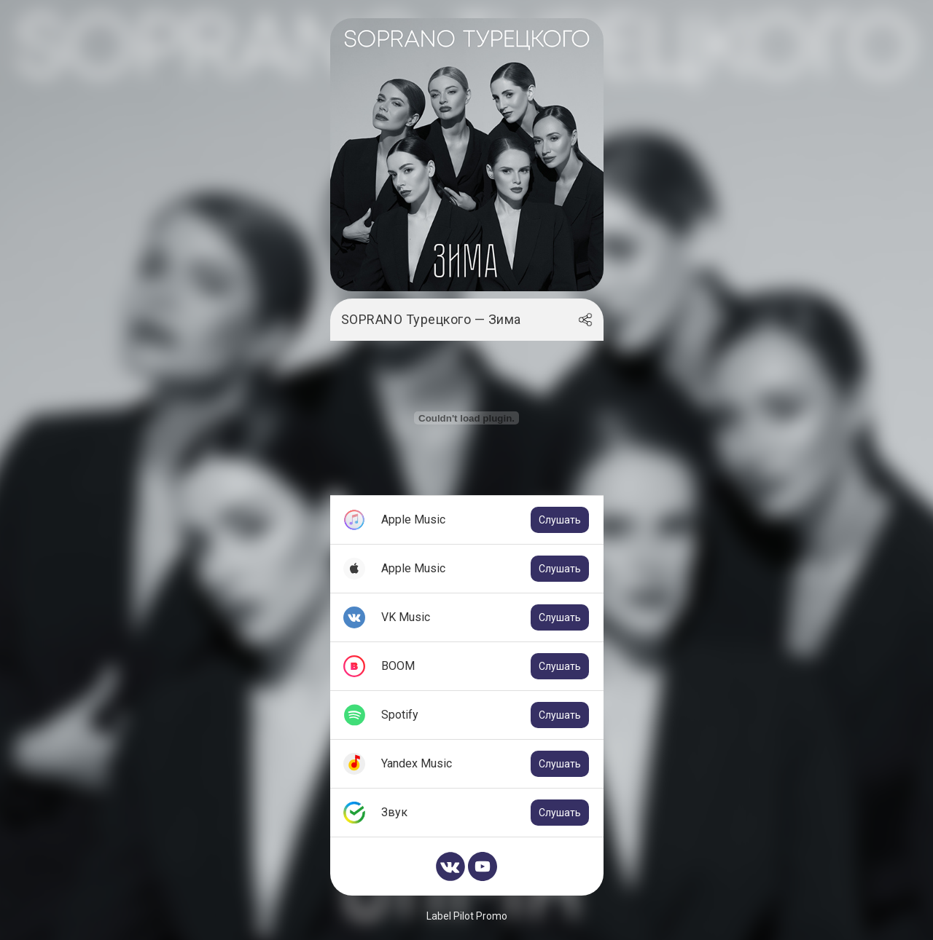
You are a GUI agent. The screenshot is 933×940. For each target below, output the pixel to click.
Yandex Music (485, 764)
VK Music (485, 617)
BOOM (485, 666)
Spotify (485, 715)
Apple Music (485, 520)
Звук (485, 812)
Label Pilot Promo (466, 916)
